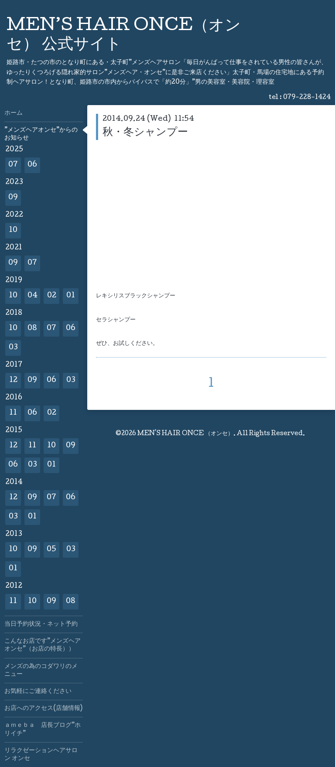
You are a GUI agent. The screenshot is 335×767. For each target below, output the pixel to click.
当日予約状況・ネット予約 (41, 624)
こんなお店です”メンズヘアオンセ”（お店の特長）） (42, 645)
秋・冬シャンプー (145, 133)
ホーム (13, 113)
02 (51, 296)
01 (70, 296)
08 (32, 328)
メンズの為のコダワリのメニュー (41, 670)
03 (13, 347)
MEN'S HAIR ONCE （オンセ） (185, 434)
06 (32, 165)
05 (51, 549)
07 (13, 165)
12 (13, 380)
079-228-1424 (307, 97)
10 (13, 230)
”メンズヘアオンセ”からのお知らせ (41, 134)
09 (13, 197)
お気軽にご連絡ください (38, 691)
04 (32, 296)
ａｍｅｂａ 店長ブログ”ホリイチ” (42, 729)
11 (13, 413)
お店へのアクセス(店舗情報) (43, 708)
